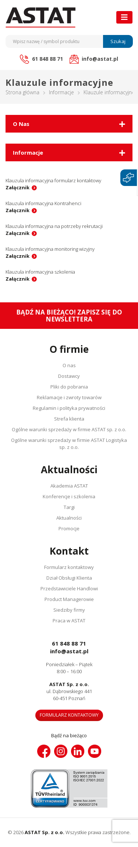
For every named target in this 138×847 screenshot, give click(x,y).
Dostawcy (69, 376)
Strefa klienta (69, 418)
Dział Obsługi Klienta (69, 577)
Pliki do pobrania (69, 386)
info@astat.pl (69, 651)
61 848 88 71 (69, 643)
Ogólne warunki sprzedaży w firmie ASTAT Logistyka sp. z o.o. (69, 443)
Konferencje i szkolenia (69, 496)
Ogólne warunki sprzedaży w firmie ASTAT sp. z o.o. (69, 429)
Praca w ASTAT (69, 620)
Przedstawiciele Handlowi (69, 588)
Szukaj (117, 41)
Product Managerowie (69, 599)
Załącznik (17, 187)
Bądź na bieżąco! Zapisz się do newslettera (69, 315)
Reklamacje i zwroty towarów (69, 397)
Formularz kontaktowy (69, 567)
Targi (69, 507)
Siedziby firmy (69, 610)
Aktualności (69, 517)
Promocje (69, 528)
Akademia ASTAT (69, 485)
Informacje (61, 92)
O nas (69, 365)
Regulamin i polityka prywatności (69, 408)
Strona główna (22, 92)
